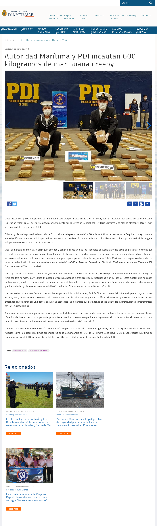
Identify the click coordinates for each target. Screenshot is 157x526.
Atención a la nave (126, 475)
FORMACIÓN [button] (27, 29)
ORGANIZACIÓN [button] (9, 29)
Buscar (151, 3)
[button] (149, 125)
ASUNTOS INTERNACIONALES (122, 30)
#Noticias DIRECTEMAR (39, 350)
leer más (13, 432)
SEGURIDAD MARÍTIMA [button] (62, 30)
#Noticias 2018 (19, 350)
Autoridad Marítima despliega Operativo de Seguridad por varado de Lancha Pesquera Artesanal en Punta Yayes (78, 421)
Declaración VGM (125, 483)
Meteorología (131, 15)
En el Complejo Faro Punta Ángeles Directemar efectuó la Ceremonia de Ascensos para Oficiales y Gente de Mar (29, 421)
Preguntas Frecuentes (69, 17)
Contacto (146, 15)
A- (136, 204)
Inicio (21, 40)
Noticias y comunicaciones (38, 40)
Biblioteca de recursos (37, 510)
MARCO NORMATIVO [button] (44, 30)
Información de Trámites (117, 17)
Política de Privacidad (16, 510)
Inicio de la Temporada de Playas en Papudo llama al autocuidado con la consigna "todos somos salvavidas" (125, 421)
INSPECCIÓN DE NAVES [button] (142, 30)
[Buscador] (133, 2)
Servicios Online (84, 17)
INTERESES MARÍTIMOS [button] (79, 30)
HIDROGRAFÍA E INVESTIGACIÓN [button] (98, 30)
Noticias (99, 15)
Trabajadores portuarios (128, 479)
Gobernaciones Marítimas (55, 17)
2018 (64, 40)
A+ (130, 204)
